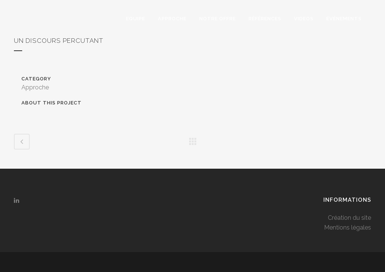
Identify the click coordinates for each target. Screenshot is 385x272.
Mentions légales (347, 227)
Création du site (349, 217)
